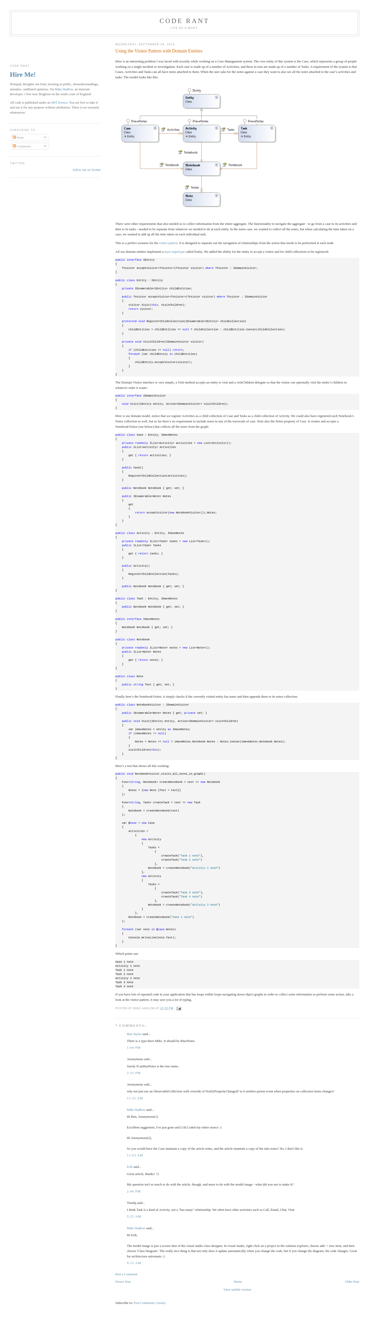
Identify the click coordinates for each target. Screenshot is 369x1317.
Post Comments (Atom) (149, 1303)
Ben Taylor (134, 1034)
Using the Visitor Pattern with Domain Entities (158, 50)
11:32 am (135, 1098)
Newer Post (123, 1281)
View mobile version (237, 1289)
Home (238, 1281)
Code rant (185, 21)
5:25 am (134, 1216)
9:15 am (134, 1263)
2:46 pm (134, 1191)
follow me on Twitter (87, 170)
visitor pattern (168, 243)
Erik (130, 1167)
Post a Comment (126, 1274)
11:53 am (135, 1155)
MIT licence (59, 102)
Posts (18, 137)
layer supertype (174, 252)
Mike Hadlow (136, 1110)
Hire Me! (23, 74)
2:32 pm (134, 1073)
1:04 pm (134, 1047)
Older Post (352, 1281)
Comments (22, 146)
